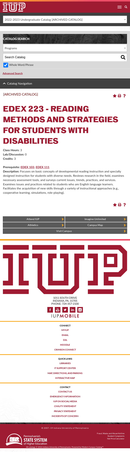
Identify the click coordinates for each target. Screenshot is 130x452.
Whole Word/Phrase (21, 64)
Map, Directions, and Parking (65, 373)
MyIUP (65, 330)
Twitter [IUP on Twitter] (65, 310)
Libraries (65, 363)
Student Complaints (116, 436)
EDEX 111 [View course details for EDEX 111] (42, 167)
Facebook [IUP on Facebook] (50, 310)
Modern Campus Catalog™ (92, 447)
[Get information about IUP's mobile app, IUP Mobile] (65, 314)
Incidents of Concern (65, 416)
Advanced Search (13, 73)
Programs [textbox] (11, 48)
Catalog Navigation (19, 83)
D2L (65, 340)
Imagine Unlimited (95, 219)
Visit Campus (64, 231)
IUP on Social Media (65, 401)
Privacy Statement (65, 411)
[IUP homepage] (65, 246)
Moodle (65, 344)
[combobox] (65, 19)
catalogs (32, 447)
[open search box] (126, 7)
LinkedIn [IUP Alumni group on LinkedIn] (72, 310)
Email (65, 335)
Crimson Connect (65, 349)
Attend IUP (33, 219)
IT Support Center (65, 368)
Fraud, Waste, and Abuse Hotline (110, 433)
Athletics (33, 225)
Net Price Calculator (115, 438)
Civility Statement (65, 406)
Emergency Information (65, 396)
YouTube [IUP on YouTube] (57, 310)
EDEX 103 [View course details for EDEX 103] (27, 167)
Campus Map (95, 225)
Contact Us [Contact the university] (65, 391)
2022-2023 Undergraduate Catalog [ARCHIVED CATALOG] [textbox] (44, 19)
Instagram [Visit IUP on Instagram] (80, 310)
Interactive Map (65, 378)
